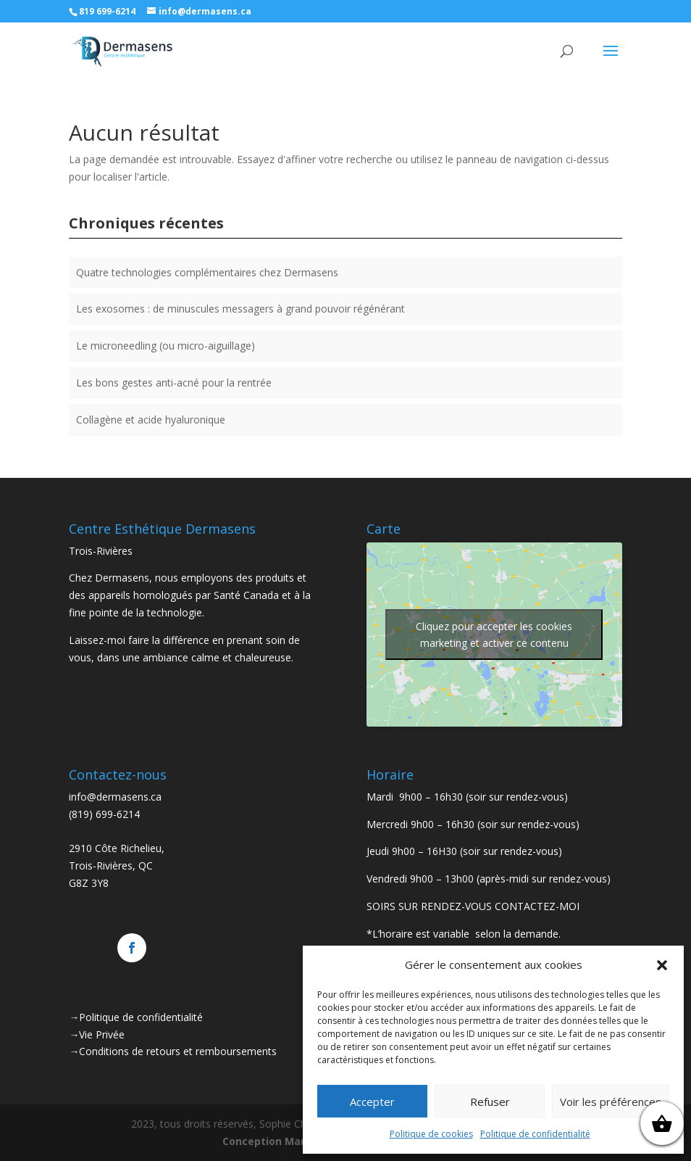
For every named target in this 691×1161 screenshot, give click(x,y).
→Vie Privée (97, 1034)
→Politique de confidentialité (136, 1017)
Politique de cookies (431, 1134)
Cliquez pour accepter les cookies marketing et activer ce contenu (494, 634)
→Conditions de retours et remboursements (173, 1051)
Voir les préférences (610, 1101)
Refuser (490, 1101)
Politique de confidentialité (535, 1134)
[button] (662, 965)
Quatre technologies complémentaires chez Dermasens (207, 272)
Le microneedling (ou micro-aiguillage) (165, 345)
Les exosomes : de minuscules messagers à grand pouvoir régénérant (240, 308)
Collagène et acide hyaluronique (150, 419)
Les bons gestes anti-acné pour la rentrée (174, 382)
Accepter (372, 1101)
